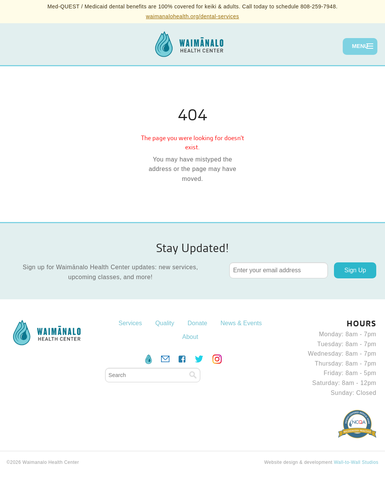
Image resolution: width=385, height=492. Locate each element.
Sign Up (355, 270)
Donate (197, 323)
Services (130, 323)
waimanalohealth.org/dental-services (192, 16)
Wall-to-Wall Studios (356, 462)
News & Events (241, 323)
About (190, 337)
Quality (164, 323)
